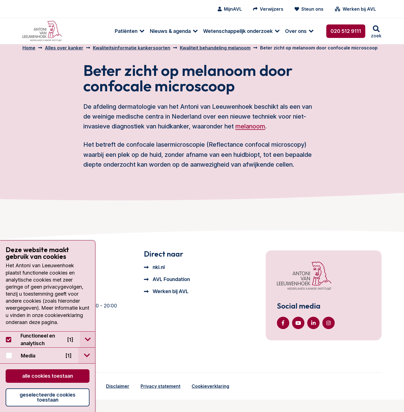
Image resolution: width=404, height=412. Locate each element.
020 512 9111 (345, 31)
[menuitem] (84, 31)
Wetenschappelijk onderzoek (196, 31)
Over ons (254, 31)
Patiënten (84, 31)
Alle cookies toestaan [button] (47, 376)
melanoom (250, 131)
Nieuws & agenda (128, 31)
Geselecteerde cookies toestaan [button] (47, 397)
